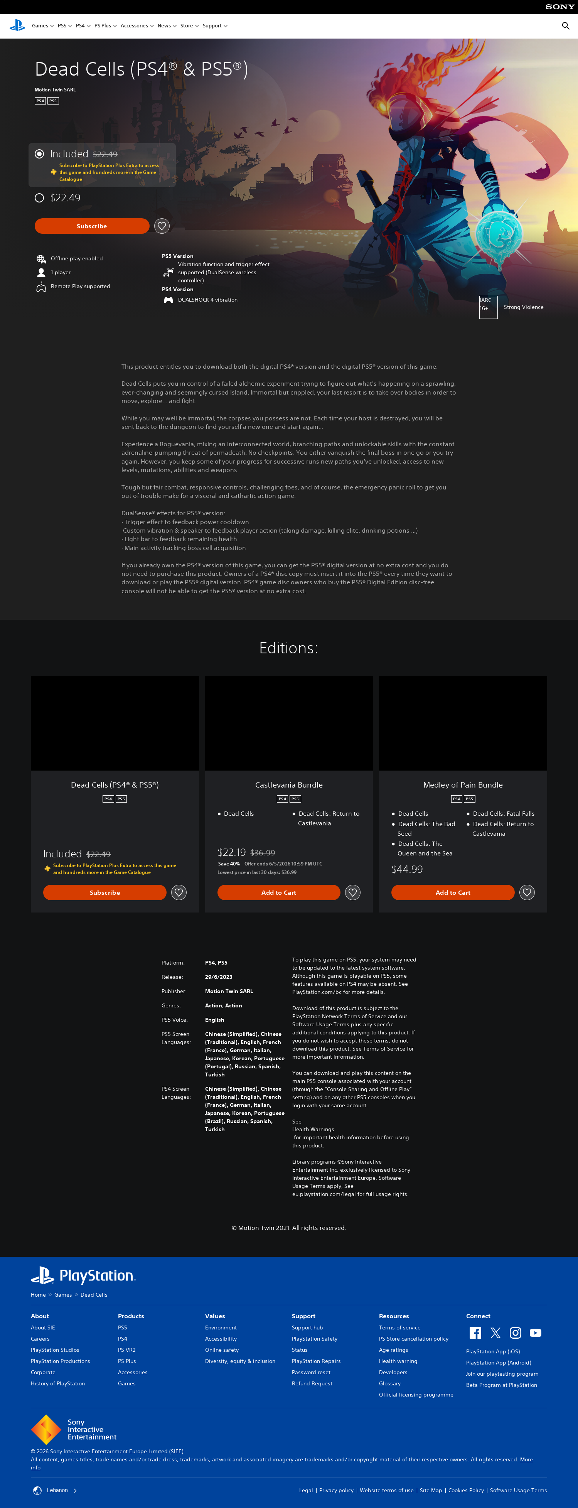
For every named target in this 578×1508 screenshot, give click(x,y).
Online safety (222, 1349)
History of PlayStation (58, 1383)
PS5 (62, 26)
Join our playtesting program (502, 1373)
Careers (40, 1338)
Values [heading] (215, 1316)
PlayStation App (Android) (498, 1362)
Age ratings (393, 1349)
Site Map (431, 1490)
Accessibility (221, 1338)
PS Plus (102, 26)
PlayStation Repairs (316, 1361)
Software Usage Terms (518, 1490)
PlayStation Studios (55, 1349)
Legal (306, 1490)
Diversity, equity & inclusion (240, 1361)
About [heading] (40, 1316)
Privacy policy (336, 1490)
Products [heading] (131, 1316)
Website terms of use (387, 1490)
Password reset (311, 1372)
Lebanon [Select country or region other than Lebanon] (55, 1490)
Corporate (43, 1372)
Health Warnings (313, 1129)
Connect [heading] (478, 1316)
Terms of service (400, 1327)
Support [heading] (303, 1316)
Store (186, 26)
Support (212, 26)
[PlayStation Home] (17, 26)
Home (38, 1294)
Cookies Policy (466, 1490)
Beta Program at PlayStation (501, 1384)
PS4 (80, 26)
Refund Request (312, 1383)
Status (300, 1349)
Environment (221, 1327)
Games (40, 26)
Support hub (307, 1327)
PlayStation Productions (60, 1361)
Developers (393, 1372)
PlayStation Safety (314, 1338)
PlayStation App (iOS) (493, 1351)
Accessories (134, 26)
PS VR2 (126, 1349)
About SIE (43, 1327)
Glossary (390, 1383)
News (164, 26)
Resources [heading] (394, 1316)
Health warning (398, 1361)
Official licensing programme (416, 1394)
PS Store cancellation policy (413, 1338)
